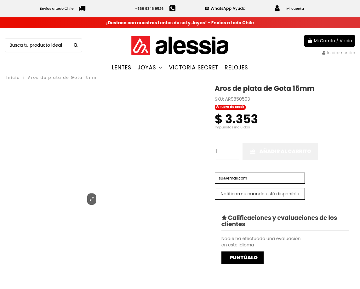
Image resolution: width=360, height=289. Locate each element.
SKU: (219, 99)
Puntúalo (244, 259)
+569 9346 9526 (149, 8)
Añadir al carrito (280, 151)
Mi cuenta (295, 8)
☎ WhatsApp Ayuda (224, 8)
